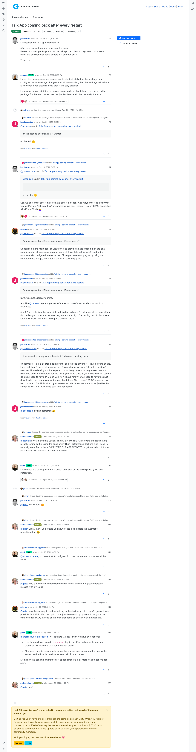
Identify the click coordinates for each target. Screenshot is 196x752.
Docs (173, 6)
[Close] (107, 710)
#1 (110, 38)
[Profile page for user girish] (15, 467)
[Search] (3, 30)
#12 (109, 525)
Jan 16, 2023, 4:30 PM (50, 552)
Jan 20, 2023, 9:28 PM (60, 683)
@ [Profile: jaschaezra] (26, 233)
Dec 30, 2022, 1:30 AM (60, 436)
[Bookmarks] (3, 25)
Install (180, 6)
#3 (110, 122)
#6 (110, 278)
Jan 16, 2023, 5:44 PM (45, 607)
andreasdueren (27, 436)
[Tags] (3, 14)
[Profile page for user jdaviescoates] (15, 124)
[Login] (192, 3)
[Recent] (3, 9)
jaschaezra (25, 38)
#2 (110, 75)
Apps (148, 6)
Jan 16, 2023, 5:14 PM (59, 579)
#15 (109, 607)
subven (23, 229)
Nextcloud (27, 31)
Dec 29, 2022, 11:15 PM (51, 407)
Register (19, 743)
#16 (109, 633)
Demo (165, 6)
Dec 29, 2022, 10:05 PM (49, 344)
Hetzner (45, 149)
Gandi (38, 149)
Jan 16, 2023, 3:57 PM (59, 525)
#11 (109, 500)
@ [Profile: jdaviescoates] (28, 171)
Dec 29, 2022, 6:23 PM (51, 122)
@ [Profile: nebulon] (25, 126)
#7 (110, 344)
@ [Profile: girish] (24, 504)
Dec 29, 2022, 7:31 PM (45, 229)
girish (22, 465)
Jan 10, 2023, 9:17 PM (48, 500)
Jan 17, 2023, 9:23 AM (50, 633)
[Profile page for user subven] (15, 231)
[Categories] (3, 3)
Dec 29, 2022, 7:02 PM (48, 167)
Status (157, 6)
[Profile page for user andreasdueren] (15, 438)
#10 (109, 465)
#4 (110, 167)
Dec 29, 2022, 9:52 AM (49, 38)
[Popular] (3, 19)
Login (28, 743)
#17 (109, 683)
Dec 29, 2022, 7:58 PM (51, 278)
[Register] (192, 9)
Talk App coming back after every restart (60, 126)
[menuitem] (192, 3)
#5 (110, 229)
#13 (109, 552)
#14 (109, 579)
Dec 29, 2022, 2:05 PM (52, 75)
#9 (110, 436)
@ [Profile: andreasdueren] (29, 556)
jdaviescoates (26, 122)
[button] (3, 743)
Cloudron (27, 149)
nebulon (23, 75)
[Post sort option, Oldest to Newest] (128, 43)
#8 (110, 407)
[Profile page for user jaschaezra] (15, 40)
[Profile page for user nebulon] (15, 77)
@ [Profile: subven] (34, 303)
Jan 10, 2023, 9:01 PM (50, 465)
